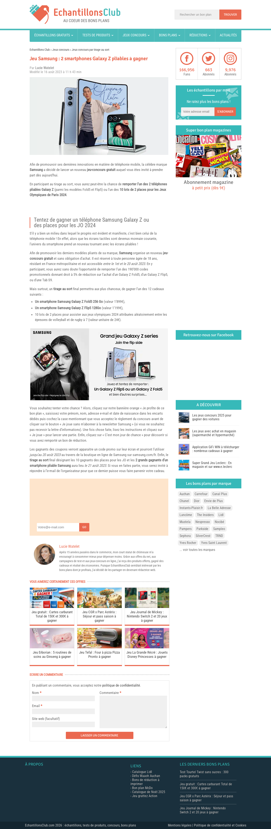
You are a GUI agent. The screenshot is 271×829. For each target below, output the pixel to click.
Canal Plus (219, 494)
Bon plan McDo (142, 788)
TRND (219, 536)
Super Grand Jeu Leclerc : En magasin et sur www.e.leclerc (212, 465)
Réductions (198, 35)
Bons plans (168, 35)
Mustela (185, 522)
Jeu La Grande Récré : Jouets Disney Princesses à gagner (147, 654)
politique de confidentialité (121, 685)
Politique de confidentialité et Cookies (220, 825)
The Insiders (205, 515)
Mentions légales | (181, 825)
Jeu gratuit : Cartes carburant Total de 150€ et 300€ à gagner (52, 616)
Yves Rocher (188, 543)
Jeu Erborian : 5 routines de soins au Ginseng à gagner (52, 654)
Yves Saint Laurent (214, 543)
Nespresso (202, 522)
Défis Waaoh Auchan (146, 776)
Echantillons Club (40, 49)
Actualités (228, 35)
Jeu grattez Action (144, 796)
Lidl (221, 515)
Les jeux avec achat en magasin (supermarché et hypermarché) (214, 433)
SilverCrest (203, 536)
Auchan (185, 494)
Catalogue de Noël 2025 (148, 792)
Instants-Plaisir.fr (191, 508)
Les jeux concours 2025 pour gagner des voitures (211, 417)
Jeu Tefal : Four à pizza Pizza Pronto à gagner (99, 654)
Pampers (186, 529)
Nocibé (219, 522)
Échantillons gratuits (52, 35)
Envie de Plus (213, 501)
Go (84, 527)
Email (36, 706)
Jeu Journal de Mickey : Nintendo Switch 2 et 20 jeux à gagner (147, 616)
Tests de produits (96, 35)
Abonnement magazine (208, 184)
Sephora (185, 536)
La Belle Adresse (219, 508)
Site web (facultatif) (46, 719)
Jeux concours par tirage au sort (90, 49)
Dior (196, 501)
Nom (35, 693)
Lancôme (186, 515)
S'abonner (225, 111)
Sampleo (219, 529)
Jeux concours (134, 35)
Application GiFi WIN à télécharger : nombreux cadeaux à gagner (215, 449)
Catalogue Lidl (142, 772)
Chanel (184, 501)
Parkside (202, 529)
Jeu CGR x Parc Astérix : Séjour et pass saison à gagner (99, 616)
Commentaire (110, 693)
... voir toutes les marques (197, 550)
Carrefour (201, 494)
